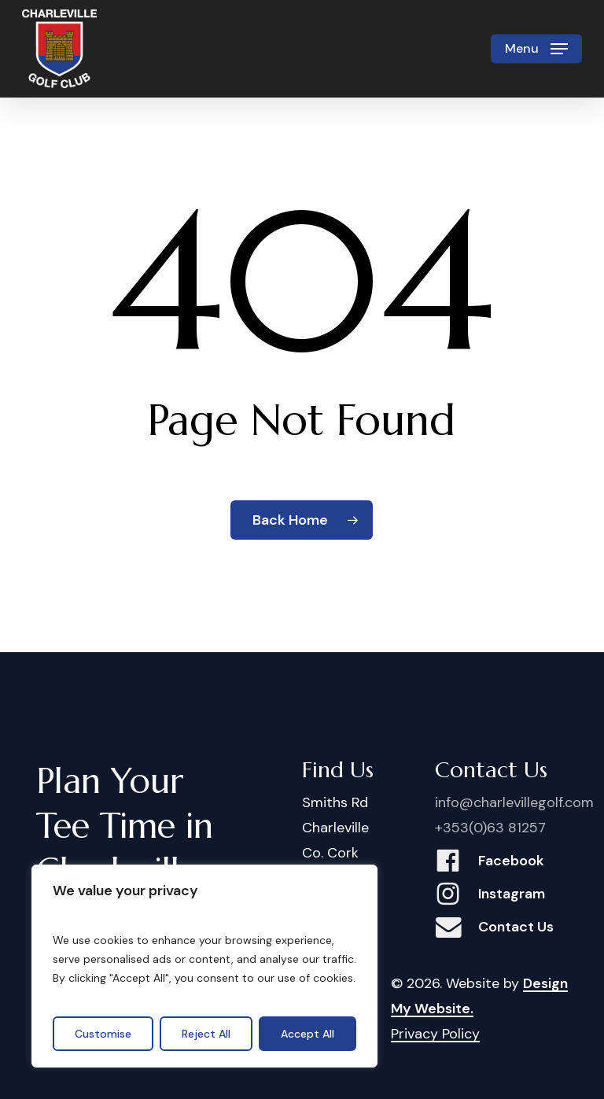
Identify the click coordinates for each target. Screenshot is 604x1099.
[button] (536, 49)
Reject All (206, 1034)
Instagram (511, 893)
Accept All (307, 1034)
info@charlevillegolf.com (514, 802)
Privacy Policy (435, 1033)
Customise (103, 1034)
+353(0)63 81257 (490, 827)
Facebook (511, 860)
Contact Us (516, 926)
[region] (204, 966)
